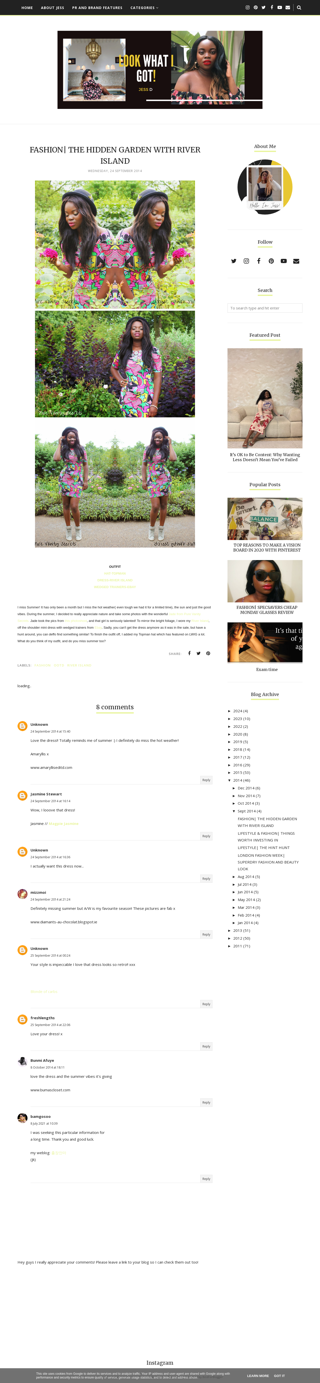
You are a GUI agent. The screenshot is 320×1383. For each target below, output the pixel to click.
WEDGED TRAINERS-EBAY (115, 587)
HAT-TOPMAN (115, 573)
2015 (237, 772)
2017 (237, 757)
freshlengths (42, 1017)
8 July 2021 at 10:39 (44, 1123)
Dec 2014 (246, 787)
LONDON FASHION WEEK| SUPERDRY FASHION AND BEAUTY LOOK (268, 862)
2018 (237, 749)
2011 (237, 945)
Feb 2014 (246, 915)
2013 (237, 930)
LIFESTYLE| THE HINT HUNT (264, 847)
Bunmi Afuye (42, 1060)
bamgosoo (40, 1116)
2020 (237, 734)
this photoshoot (76, 621)
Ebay (98, 627)
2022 (237, 726)
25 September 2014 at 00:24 (50, 955)
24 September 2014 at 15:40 (50, 731)
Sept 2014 (247, 810)
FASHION (42, 665)
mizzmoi (38, 892)
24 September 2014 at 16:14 (50, 801)
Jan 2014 (245, 922)
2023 (237, 718)
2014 (237, 780)
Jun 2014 (245, 891)
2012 (237, 938)
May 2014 (246, 899)
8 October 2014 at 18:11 (47, 1067)
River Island (200, 621)
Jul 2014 (245, 884)
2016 (237, 764)
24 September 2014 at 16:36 (50, 857)
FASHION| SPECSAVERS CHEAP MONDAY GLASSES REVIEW (266, 610)
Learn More (258, 1376)
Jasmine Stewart (46, 793)
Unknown (39, 724)
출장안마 (58, 1152)
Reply (206, 780)
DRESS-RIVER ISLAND (115, 580)
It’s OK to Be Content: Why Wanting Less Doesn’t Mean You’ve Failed (265, 457)
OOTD (59, 665)
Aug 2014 (246, 876)
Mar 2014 (246, 907)
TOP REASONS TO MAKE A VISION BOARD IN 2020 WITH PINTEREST (267, 548)
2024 (237, 710)
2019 (237, 741)
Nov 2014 (246, 795)
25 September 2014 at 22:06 (50, 1025)
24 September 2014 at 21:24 (50, 899)
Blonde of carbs (44, 991)
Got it (279, 1376)
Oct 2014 (246, 803)
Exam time (267, 669)
